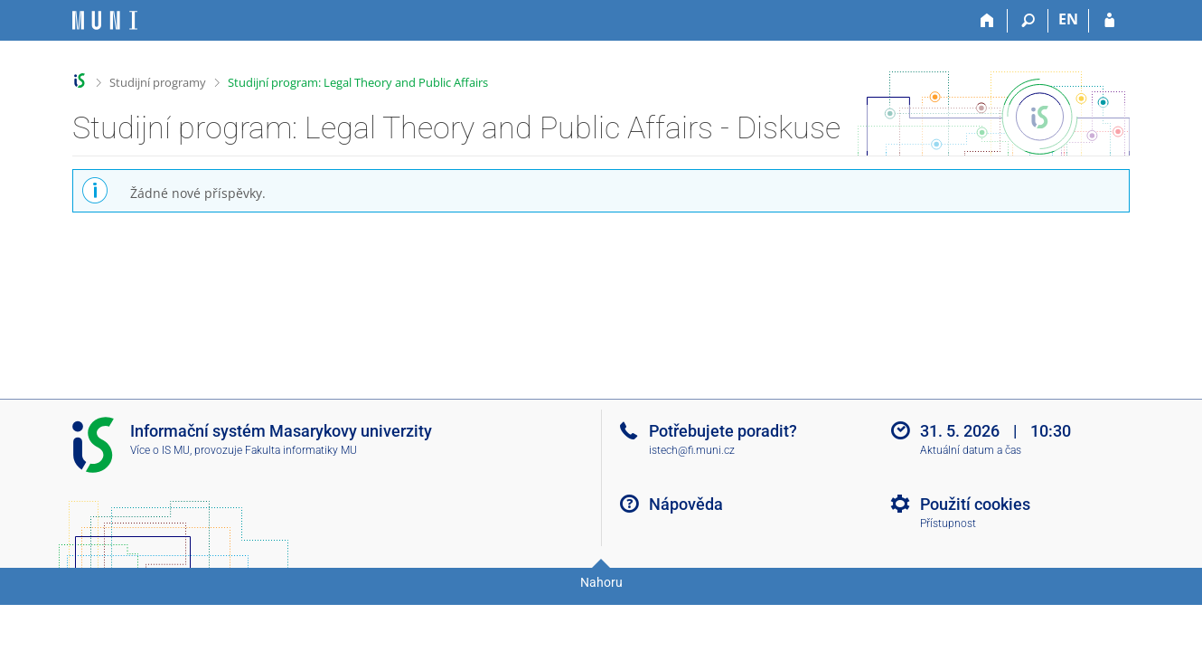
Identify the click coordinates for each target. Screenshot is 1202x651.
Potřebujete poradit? (723, 430)
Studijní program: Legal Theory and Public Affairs (358, 82)
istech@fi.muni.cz (692, 450)
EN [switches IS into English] (1068, 19)
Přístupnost (948, 523)
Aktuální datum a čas (970, 450)
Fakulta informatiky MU (301, 450)
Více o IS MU (160, 450)
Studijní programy (157, 82)
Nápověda (686, 504)
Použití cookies (975, 504)
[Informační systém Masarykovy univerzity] (104, 20)
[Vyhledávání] (1028, 21)
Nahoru (601, 582)
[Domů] (987, 21)
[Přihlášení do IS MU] (1109, 21)
